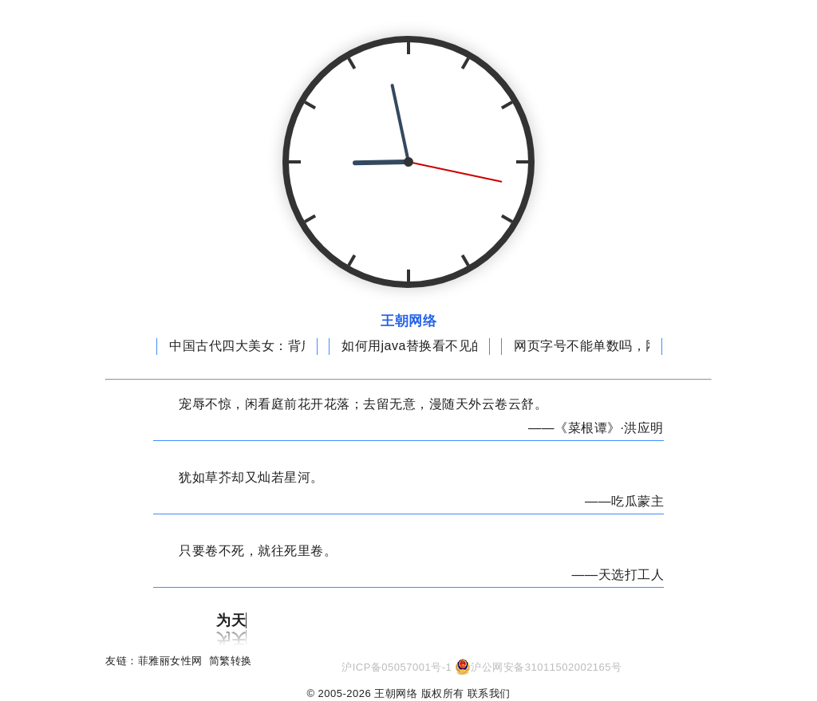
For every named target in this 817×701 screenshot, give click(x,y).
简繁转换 (230, 661)
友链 (116, 661)
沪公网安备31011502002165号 (546, 667)
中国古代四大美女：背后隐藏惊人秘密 (281, 345)
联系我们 (489, 693)
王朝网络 (408, 321)
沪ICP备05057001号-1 (396, 667)
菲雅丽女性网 (170, 661)
